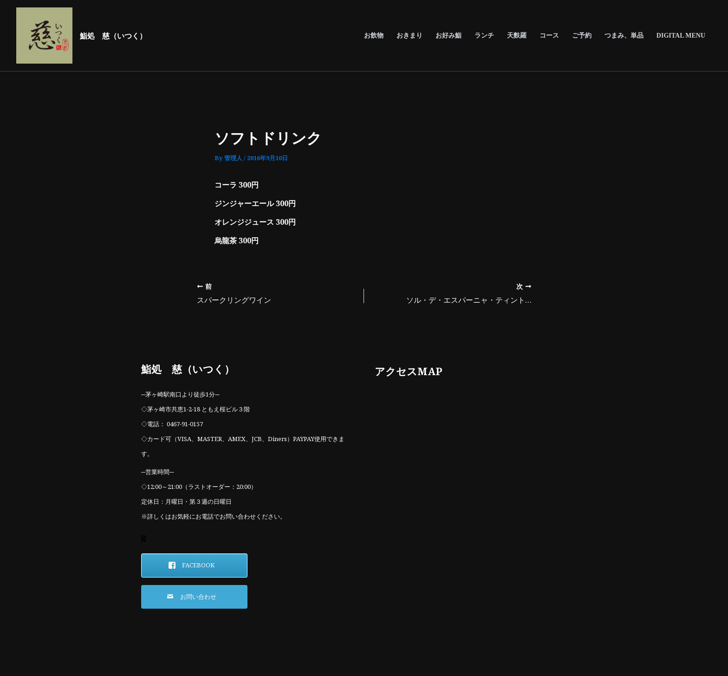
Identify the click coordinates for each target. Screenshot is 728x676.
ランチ (484, 35)
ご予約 (582, 35)
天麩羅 (516, 35)
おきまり (409, 35)
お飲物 (374, 35)
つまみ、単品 (624, 35)
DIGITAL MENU (680, 35)
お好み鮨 (449, 35)
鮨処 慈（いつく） (113, 36)
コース (549, 35)
